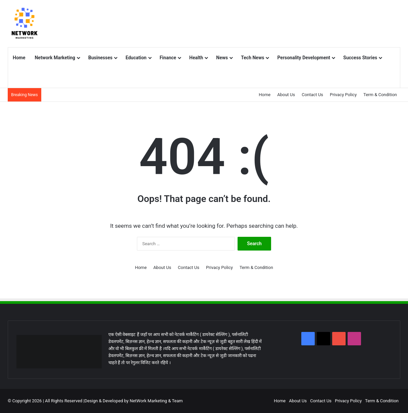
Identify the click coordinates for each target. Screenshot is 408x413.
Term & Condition (380, 94)
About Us (286, 94)
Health (196, 57)
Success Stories (360, 57)
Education (135, 57)
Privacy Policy (343, 94)
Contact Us (312, 94)
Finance (168, 57)
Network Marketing (55, 57)
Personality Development (303, 57)
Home (19, 57)
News (222, 57)
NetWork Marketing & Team (156, 400)
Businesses (100, 57)
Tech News (252, 57)
